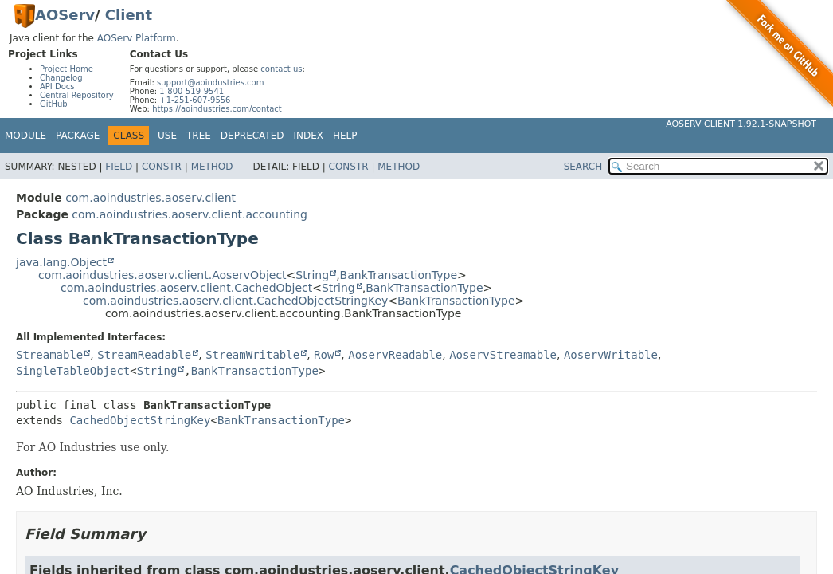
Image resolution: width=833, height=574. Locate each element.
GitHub (54, 104)
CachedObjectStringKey (139, 420)
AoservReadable (395, 354)
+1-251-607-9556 (194, 100)
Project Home (66, 69)
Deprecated (252, 135)
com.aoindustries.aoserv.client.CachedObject (186, 287)
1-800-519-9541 (191, 91)
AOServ (65, 14)
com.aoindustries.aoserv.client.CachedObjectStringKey (235, 300)
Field (118, 166)
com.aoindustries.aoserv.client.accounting (189, 214)
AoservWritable (611, 354)
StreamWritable (252, 354)
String (312, 275)
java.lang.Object (61, 262)
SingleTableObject (73, 370)
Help (345, 135)
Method (212, 166)
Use (167, 135)
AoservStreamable (503, 354)
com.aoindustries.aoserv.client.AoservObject (162, 275)
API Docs (57, 86)
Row (324, 354)
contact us (281, 69)
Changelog (61, 77)
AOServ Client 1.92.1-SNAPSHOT (741, 124)
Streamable (49, 354)
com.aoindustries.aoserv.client (150, 197)
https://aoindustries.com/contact (217, 108)
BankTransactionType (398, 275)
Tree (198, 135)
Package (78, 135)
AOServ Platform (136, 38)
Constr (162, 166)
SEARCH (583, 166)
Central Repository (77, 95)
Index (309, 135)
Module (25, 135)
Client (128, 14)
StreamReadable (144, 354)
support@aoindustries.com (210, 82)
